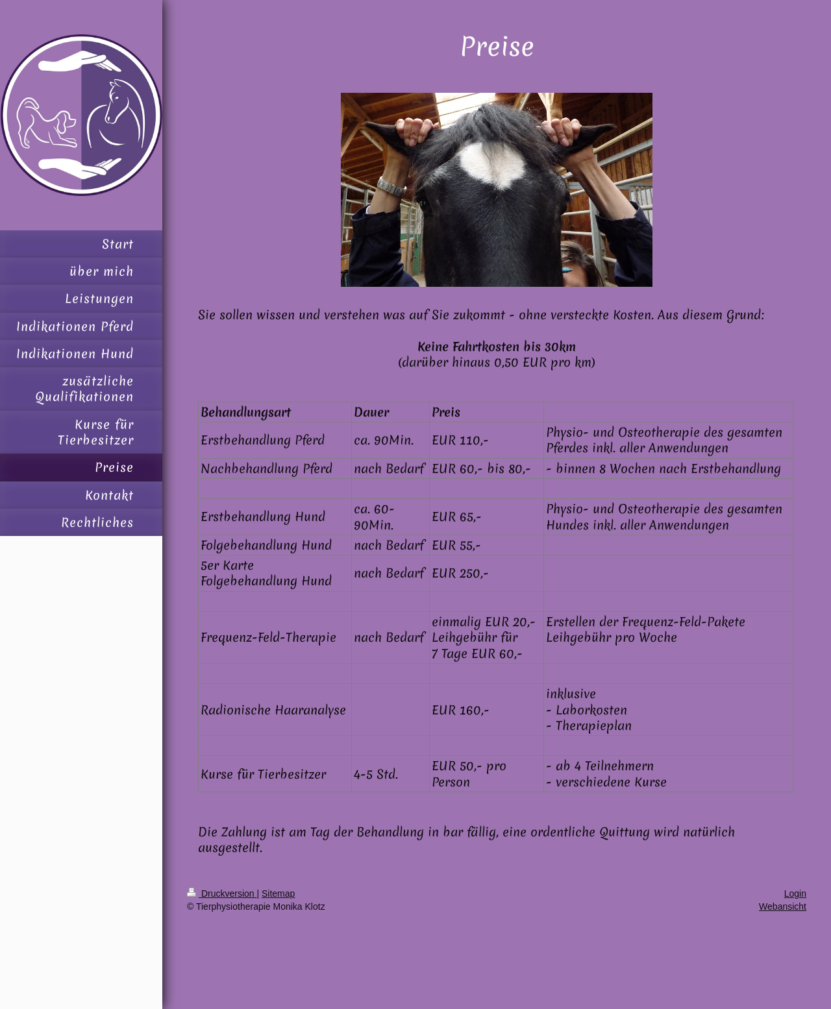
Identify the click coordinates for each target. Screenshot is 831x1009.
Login (795, 893)
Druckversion (221, 893)
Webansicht (782, 906)
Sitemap (278, 893)
